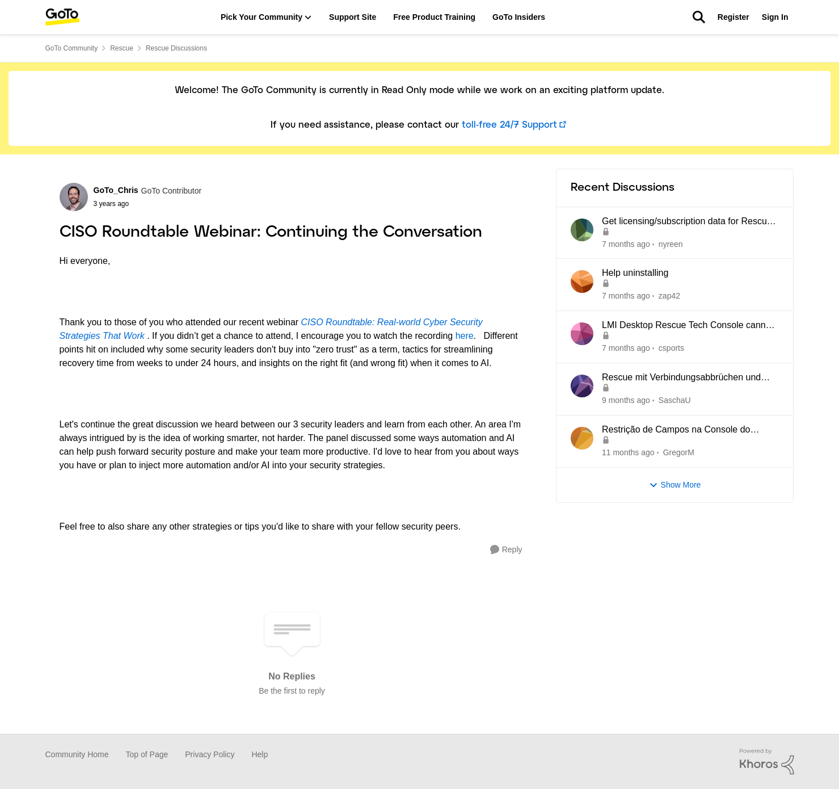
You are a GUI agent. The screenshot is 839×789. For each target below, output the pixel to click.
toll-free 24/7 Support (509, 125)
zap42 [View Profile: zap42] (669, 295)
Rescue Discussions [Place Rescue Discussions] (176, 48)
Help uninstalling (635, 273)
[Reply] (506, 549)
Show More (675, 485)
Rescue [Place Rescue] (121, 48)
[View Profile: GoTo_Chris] (74, 197)
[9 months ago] (626, 400)
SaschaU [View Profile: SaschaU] (674, 400)
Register (733, 17)
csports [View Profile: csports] (671, 347)
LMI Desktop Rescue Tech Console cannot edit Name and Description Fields (687, 325)
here (465, 336)
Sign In (775, 17)
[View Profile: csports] (582, 333)
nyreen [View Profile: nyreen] (670, 243)
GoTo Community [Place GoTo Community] (71, 48)
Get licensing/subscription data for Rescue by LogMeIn (687, 222)
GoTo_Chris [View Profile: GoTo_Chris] (116, 190)
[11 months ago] (628, 453)
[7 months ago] (626, 244)
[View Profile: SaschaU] (582, 386)
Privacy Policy (209, 754)
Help (259, 754)
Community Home (77, 754)
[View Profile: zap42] (582, 281)
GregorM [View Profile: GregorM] (678, 452)
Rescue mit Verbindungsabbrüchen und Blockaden (681, 378)
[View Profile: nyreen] (582, 230)
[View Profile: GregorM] (582, 438)
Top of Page (147, 754)
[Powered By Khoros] (767, 762)
